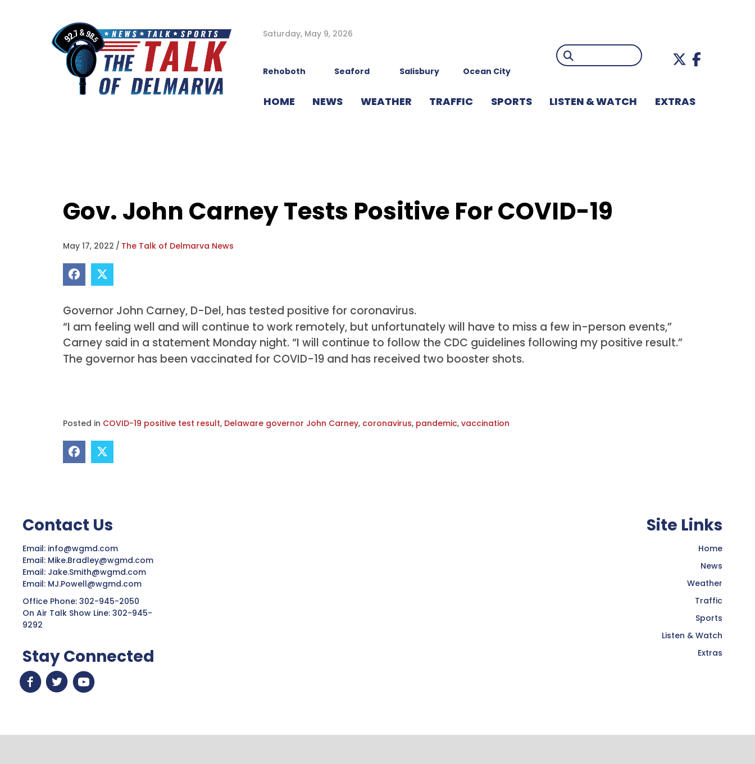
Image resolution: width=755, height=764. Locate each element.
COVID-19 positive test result (161, 423)
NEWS (327, 101)
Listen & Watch (692, 635)
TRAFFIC (451, 101)
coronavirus (387, 423)
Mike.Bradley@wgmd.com (100, 560)
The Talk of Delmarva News (177, 245)
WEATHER (386, 101)
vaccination (485, 423)
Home (710, 548)
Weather (704, 583)
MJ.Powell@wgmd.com (97, 583)
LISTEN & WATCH (593, 101)
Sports (511, 101)
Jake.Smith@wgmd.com (98, 572)
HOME (279, 101)
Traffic (708, 600)
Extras (710, 652)
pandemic (436, 423)
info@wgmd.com (84, 548)
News (711, 565)
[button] (679, 59)
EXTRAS (675, 101)
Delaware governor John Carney (291, 423)
